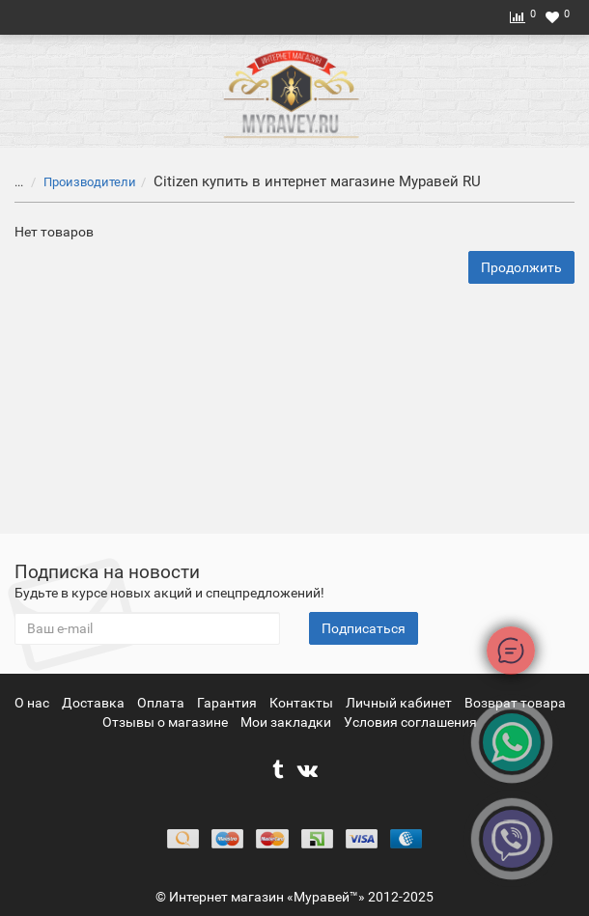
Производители (78, 182)
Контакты (302, 702)
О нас (33, 702)
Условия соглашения (410, 722)
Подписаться (364, 628)
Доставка (94, 702)
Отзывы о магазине (166, 722)
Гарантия (228, 702)
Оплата (162, 702)
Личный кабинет (400, 702)
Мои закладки (285, 722)
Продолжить (521, 267)
